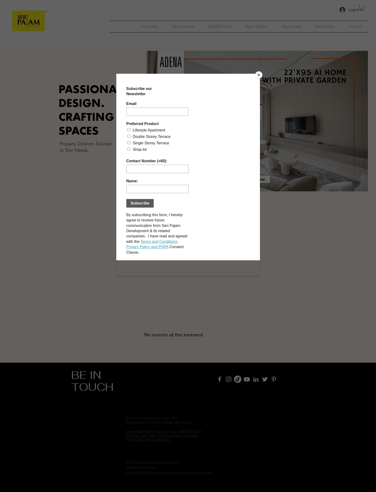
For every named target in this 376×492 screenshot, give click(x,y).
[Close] (258, 75)
